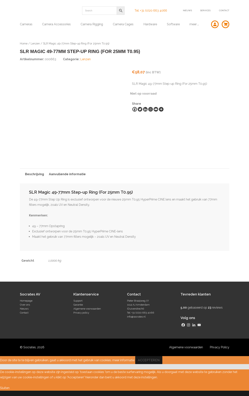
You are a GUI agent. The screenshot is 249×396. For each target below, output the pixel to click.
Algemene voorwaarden (87, 308)
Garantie (78, 304)
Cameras (26, 24)
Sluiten (4, 388)
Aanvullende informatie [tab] (67, 174)
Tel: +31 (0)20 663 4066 (150, 10)
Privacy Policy (219, 347)
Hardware (150, 24)
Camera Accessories (56, 24)
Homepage (26, 300)
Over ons (25, 304)
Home (23, 43)
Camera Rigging (92, 24)
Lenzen (35, 43)
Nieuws (187, 10)
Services (205, 10)
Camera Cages (123, 24)
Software (173, 24)
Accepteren (149, 360)
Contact (224, 10)
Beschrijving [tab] (34, 174)
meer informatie (123, 360)
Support (77, 300)
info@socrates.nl (136, 316)
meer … (194, 24)
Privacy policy (81, 312)
